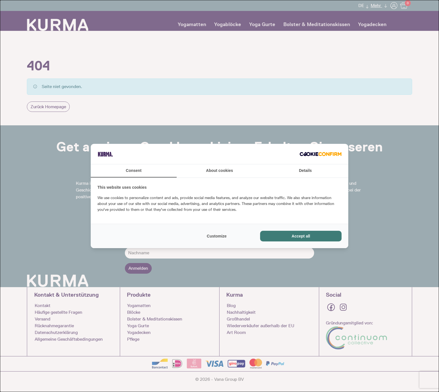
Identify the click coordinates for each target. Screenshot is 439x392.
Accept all (301, 236)
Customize (217, 236)
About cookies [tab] (219, 170)
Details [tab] (305, 170)
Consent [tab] (133, 170)
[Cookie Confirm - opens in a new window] (321, 154)
